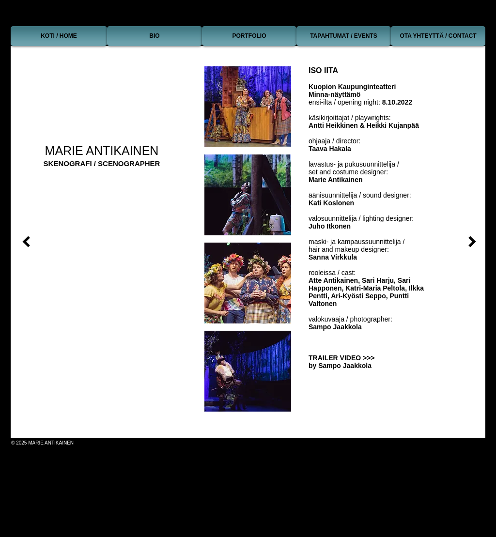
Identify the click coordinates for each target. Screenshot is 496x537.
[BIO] (154, 36)
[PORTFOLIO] (249, 36)
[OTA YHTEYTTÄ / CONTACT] (438, 36)
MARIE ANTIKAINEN (102, 150)
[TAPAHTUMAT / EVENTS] (343, 36)
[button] (247, 106)
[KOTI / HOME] (59, 36)
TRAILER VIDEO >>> (342, 358)
